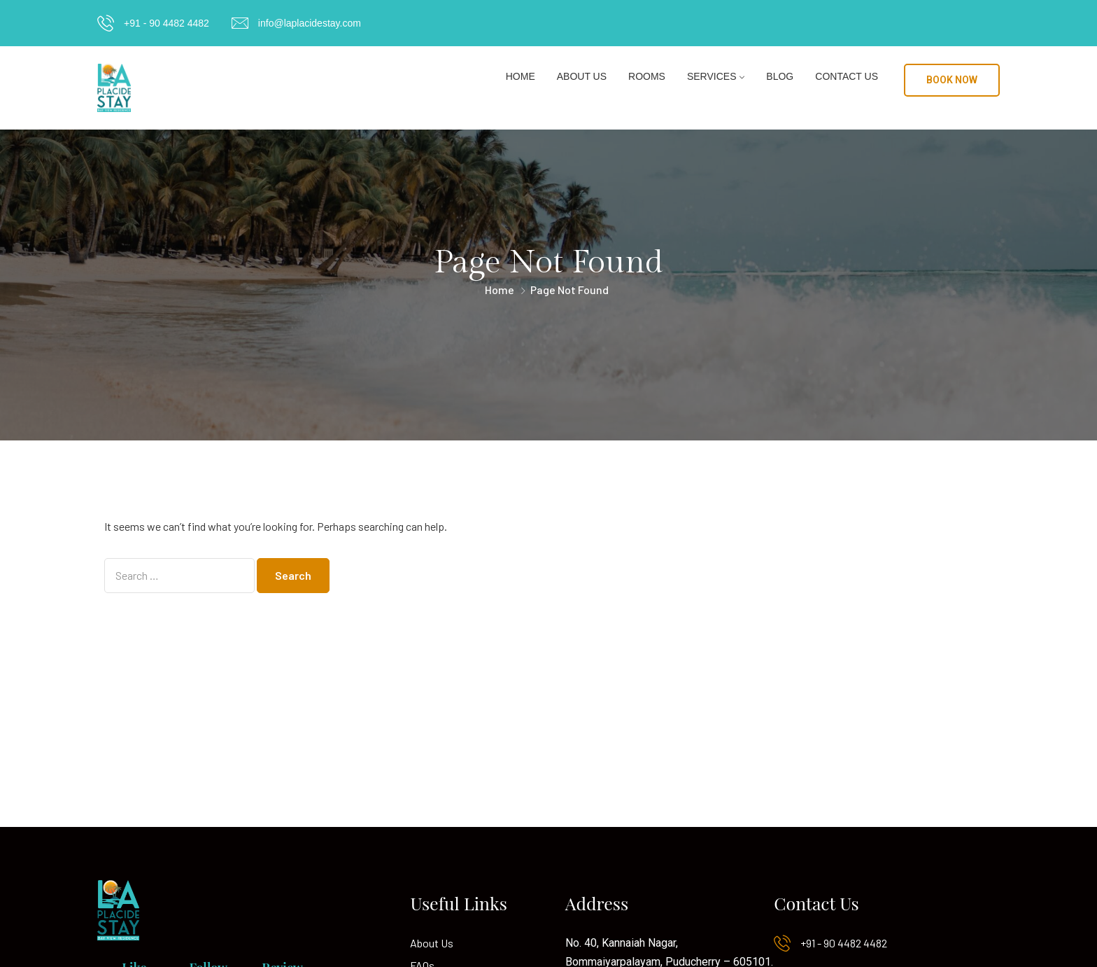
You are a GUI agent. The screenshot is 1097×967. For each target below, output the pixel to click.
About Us (582, 76)
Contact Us (846, 76)
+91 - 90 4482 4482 (166, 23)
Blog (779, 76)
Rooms (646, 76)
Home (520, 76)
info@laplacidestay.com (309, 23)
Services (712, 76)
